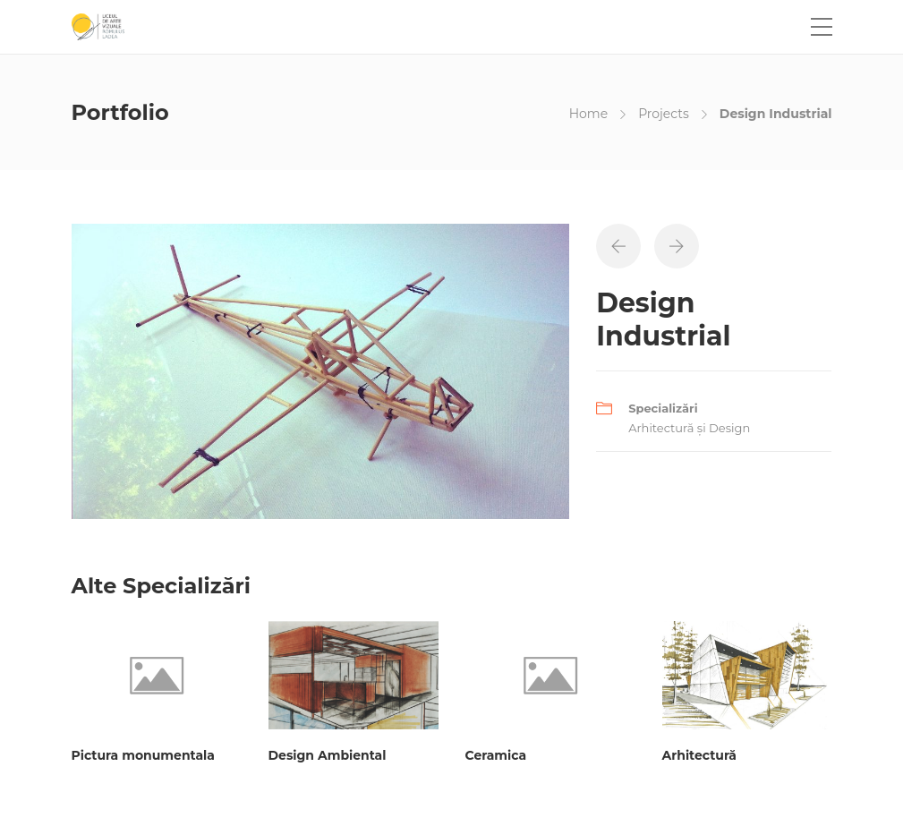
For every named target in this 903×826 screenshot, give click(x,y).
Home (588, 114)
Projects (663, 114)
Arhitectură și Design (689, 428)
